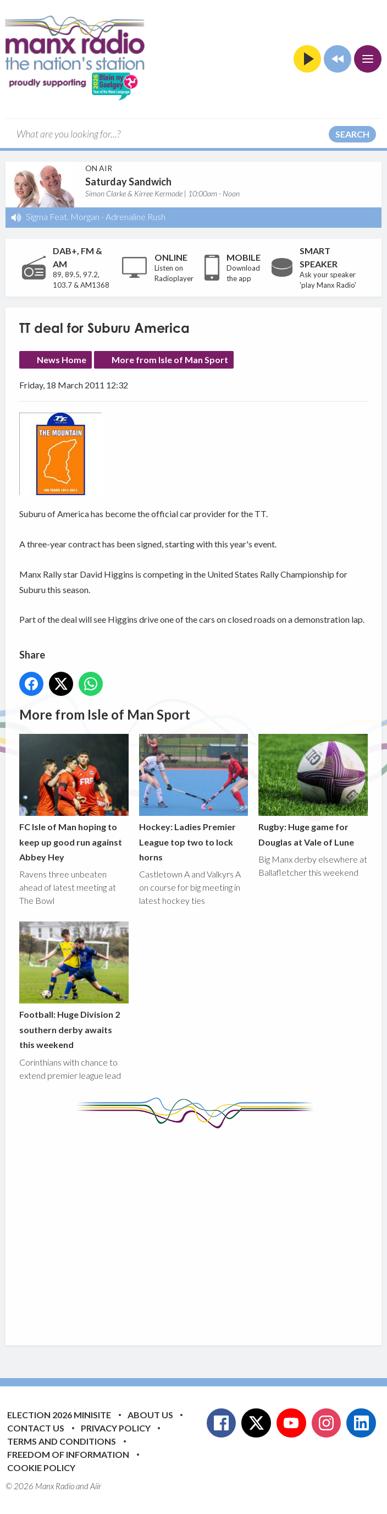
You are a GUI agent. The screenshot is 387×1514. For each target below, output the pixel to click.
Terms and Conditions (61, 1441)
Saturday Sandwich (128, 181)
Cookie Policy (41, 1467)
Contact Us (35, 1428)
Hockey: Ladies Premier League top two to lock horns (193, 798)
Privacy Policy (116, 1428)
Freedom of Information (68, 1454)
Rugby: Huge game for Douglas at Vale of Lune (313, 790)
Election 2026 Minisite (59, 1414)
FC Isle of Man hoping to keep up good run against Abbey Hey (74, 798)
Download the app (243, 273)
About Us (150, 1414)
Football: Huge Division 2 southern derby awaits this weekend (74, 985)
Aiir (95, 1486)
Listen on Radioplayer (174, 273)
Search (352, 134)
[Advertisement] (203, 1228)
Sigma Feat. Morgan (62, 216)
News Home (61, 359)
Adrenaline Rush (135, 216)
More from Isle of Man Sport (170, 359)
